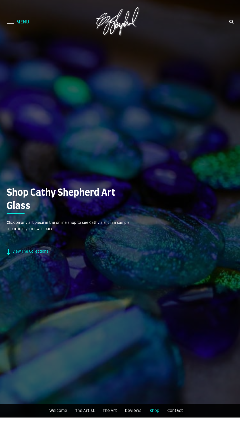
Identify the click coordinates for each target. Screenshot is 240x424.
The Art (110, 411)
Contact (175, 411)
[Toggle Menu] (10, 22)
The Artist (85, 411)
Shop (154, 411)
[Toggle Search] (231, 21)
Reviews (133, 411)
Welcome (58, 411)
